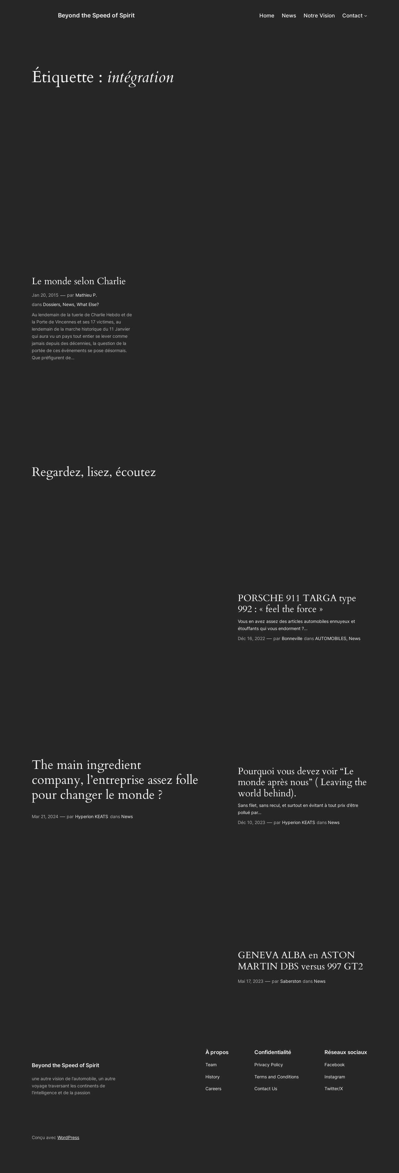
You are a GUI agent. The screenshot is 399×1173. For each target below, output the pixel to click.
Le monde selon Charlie (79, 281)
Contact (352, 15)
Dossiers (51, 304)
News (68, 304)
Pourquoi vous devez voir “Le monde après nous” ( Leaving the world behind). (302, 782)
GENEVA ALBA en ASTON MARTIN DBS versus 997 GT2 (300, 961)
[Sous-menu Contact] (365, 15)
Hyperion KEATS (91, 816)
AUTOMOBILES (330, 638)
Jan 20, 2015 (45, 295)
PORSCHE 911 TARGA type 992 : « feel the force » (297, 604)
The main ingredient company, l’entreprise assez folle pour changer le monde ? (115, 780)
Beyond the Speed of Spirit (96, 15)
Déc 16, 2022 (251, 638)
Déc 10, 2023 (251, 822)
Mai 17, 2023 (250, 981)
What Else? (88, 304)
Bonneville (292, 638)
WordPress (68, 1137)
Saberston (290, 981)
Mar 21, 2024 (45, 816)
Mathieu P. (86, 295)
